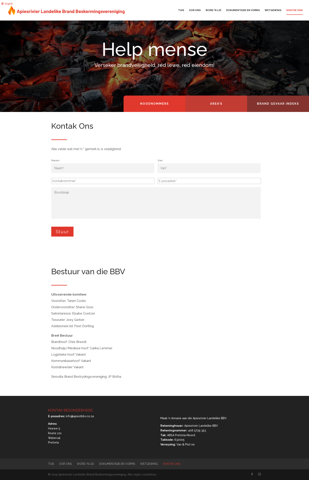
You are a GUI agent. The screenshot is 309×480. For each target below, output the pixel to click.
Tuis (181, 10)
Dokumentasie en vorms (243, 10)
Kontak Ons (294, 10)
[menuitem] (7, 3)
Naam (55, 160)
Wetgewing (273, 10)
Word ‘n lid (213, 10)
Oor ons (195, 10)
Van (160, 160)
